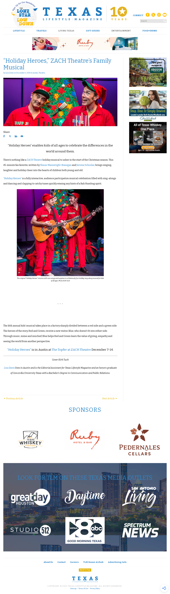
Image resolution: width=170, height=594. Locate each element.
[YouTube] (165, 15)
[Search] (165, 20)
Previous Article (13, 398)
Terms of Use (83, 589)
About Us (48, 562)
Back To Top (85, 570)
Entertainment (121, 31)
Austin (35, 73)
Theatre (42, 73)
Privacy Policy (95, 589)
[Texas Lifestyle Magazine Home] (85, 14)
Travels (41, 31)
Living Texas (66, 31)
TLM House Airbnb (93, 562)
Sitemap (73, 589)
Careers (74, 562)
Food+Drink (149, 31)
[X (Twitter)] (153, 15)
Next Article (109, 398)
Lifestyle (19, 31)
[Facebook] (148, 15)
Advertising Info (117, 562)
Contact (61, 562)
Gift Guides (93, 31)
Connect (138, 15)
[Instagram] (159, 15)
